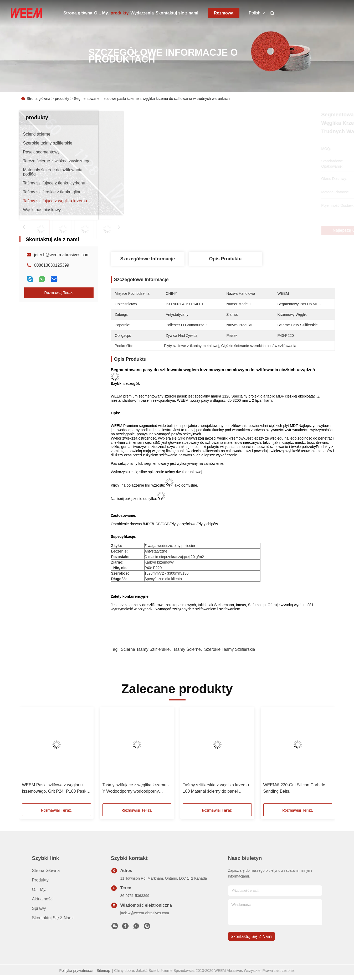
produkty (120, 13)
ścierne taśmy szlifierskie (145, 649)
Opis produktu (225, 258)
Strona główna (77, 13)
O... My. (101, 13)
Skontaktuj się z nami (177, 13)
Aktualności (43, 899)
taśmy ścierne (187, 649)
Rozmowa (223, 13)
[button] (38, 756)
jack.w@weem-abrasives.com (144, 913)
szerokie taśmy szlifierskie (229, 649)
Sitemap (103, 970)
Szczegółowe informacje (147, 258)
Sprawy (39, 908)
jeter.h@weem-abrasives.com (62, 254)
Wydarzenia (142, 13)
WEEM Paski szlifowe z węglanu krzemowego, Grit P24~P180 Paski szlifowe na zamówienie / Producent (55, 789)
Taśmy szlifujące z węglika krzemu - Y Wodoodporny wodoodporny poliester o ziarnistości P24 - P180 (135, 789)
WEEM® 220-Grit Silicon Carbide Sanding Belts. (294, 788)
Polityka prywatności (76, 970)
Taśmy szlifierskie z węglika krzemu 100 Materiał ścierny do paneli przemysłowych (216, 789)
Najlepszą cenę (252, 230)
